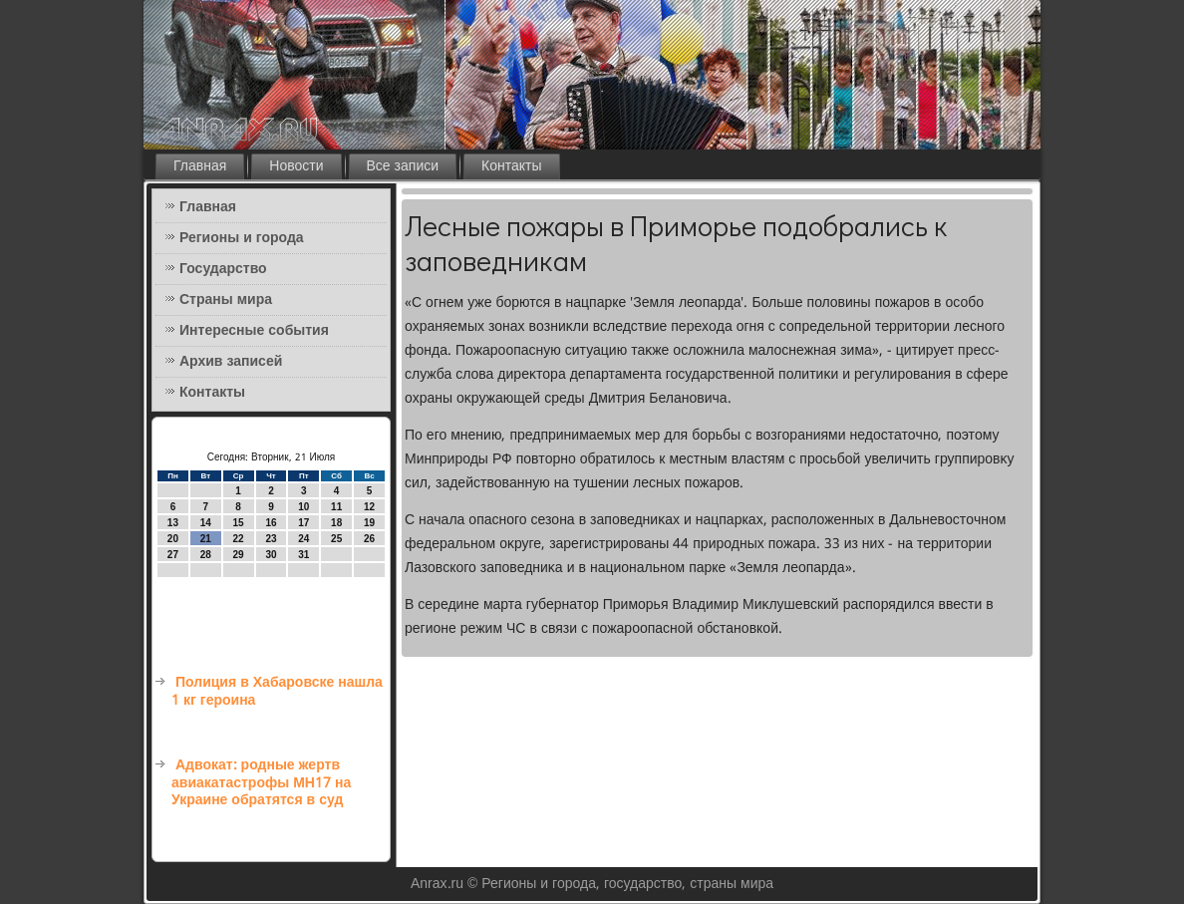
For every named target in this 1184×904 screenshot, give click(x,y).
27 (172, 554)
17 (303, 522)
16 (270, 522)
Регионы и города (241, 238)
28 (205, 554)
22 (238, 538)
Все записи (403, 166)
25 (336, 538)
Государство (223, 269)
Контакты (511, 166)
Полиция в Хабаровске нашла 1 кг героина (277, 692)
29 (238, 554)
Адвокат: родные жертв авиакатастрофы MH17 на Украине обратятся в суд (261, 782)
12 (369, 506)
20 (172, 538)
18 (336, 522)
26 (369, 538)
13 (172, 522)
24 (303, 538)
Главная (199, 166)
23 (270, 538)
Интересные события (254, 331)
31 (303, 554)
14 (205, 522)
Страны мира (225, 300)
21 (205, 538)
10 (303, 506)
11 (336, 506)
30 (270, 554)
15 (238, 522)
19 (369, 522)
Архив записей (230, 362)
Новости (296, 166)
